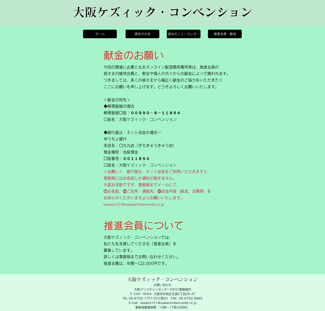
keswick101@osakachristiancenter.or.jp (134, 204)
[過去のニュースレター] (184, 34)
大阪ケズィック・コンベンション (162, 12)
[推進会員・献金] (225, 34)
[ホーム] (100, 34)
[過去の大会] (142, 34)
